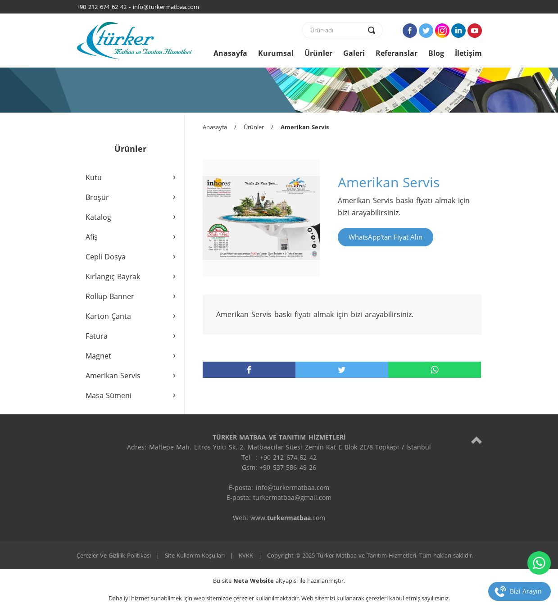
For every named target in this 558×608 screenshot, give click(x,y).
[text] (336, 30)
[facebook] (249, 370)
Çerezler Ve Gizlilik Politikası (114, 555)
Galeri (354, 53)
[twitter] (341, 370)
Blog (436, 53)
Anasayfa (230, 53)
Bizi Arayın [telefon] (526, 591)
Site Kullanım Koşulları (195, 555)
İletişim (468, 53)
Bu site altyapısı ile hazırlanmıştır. (279, 580)
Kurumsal (276, 53)
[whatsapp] (434, 370)
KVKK (246, 555)
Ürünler (318, 53)
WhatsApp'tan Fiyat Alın (385, 236)
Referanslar (396, 53)
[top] (476, 439)
